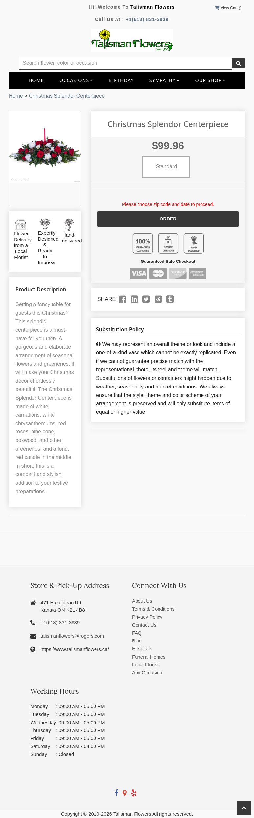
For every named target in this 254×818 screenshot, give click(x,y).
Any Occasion (147, 672)
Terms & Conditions (153, 609)
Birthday (121, 80)
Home (36, 80)
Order (168, 218)
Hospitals (142, 648)
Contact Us (144, 625)
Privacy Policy (147, 616)
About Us (142, 601)
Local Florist (145, 664)
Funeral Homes (149, 657)
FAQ (137, 633)
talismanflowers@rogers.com (72, 636)
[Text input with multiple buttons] (125, 63)
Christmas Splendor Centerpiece (67, 96)
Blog (137, 640)
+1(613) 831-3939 (147, 19)
